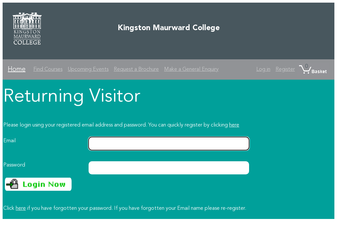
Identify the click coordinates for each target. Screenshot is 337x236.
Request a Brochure (136, 69)
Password (14, 165)
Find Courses (47, 69)
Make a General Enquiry (191, 69)
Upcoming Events (88, 69)
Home (16, 69)
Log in (263, 69)
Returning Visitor (71, 97)
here (234, 125)
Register (285, 69)
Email (9, 141)
